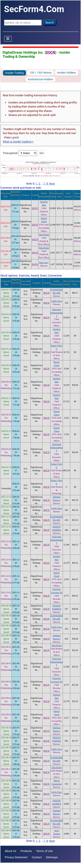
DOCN (50, 52)
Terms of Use (44, 851)
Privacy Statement (16, 857)
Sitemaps (52, 857)
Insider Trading (14, 72)
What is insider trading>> (18, 141)
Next (52, 183)
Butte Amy (44, 262)
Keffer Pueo (56, 301)
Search (49, 22)
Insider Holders (66, 72)
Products (26, 851)
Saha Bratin (44, 234)
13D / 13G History (40, 72)
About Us (10, 851)
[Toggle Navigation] (8, 39)
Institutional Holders (40, 79)
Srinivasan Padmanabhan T (57, 312)
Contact (36, 857)
